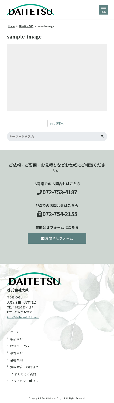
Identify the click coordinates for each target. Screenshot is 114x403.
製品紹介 (16, 339)
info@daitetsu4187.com (23, 317)
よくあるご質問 (25, 374)
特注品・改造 (19, 345)
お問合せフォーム (57, 238)
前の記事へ (57, 123)
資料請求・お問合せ (24, 366)
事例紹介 (16, 353)
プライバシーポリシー (26, 380)
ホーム (15, 332)
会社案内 (16, 360)
